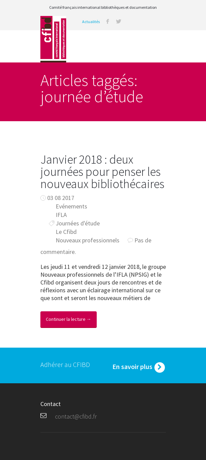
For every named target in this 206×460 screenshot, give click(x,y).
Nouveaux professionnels (87, 240)
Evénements (71, 206)
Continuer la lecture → (68, 319)
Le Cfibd (66, 232)
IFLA (61, 215)
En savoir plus (139, 367)
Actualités (91, 21)
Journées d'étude (78, 223)
